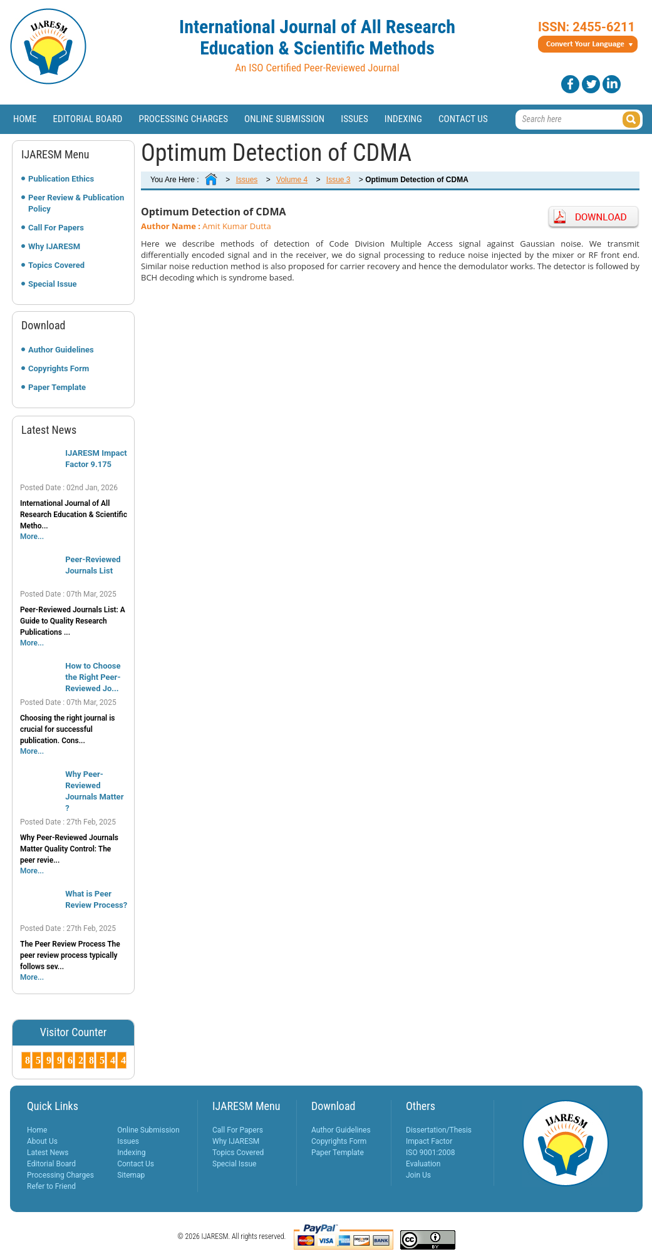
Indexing (403, 119)
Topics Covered (56, 265)
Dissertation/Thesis (439, 1130)
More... (32, 536)
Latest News (48, 1152)
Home (25, 119)
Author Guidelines (61, 349)
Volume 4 (292, 179)
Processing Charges (183, 119)
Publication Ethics (61, 178)
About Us (42, 1141)
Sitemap (131, 1175)
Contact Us (463, 119)
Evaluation (423, 1163)
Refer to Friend (51, 1186)
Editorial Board (88, 119)
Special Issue (52, 284)
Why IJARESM (54, 246)
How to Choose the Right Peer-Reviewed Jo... (92, 677)
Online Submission (284, 119)
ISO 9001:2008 (430, 1152)
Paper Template (57, 387)
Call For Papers (56, 227)
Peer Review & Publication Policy (76, 203)
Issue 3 (338, 179)
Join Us (418, 1175)
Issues (354, 119)
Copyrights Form (58, 368)
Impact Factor (429, 1141)
